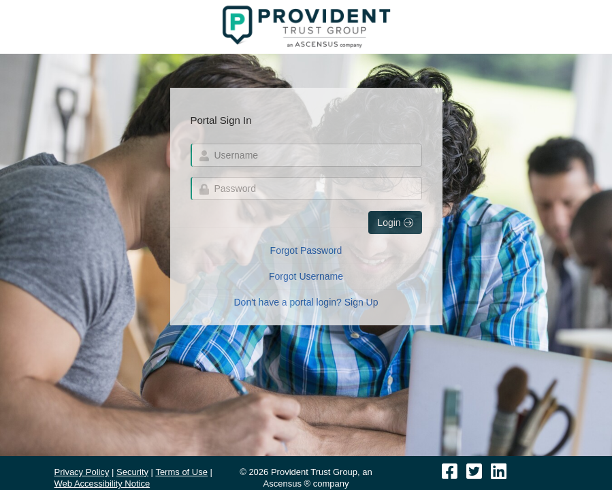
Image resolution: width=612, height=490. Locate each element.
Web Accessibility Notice (102, 483)
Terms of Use (181, 472)
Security (132, 472)
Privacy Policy (82, 472)
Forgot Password (306, 250)
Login (395, 222)
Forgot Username (306, 276)
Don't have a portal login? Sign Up (305, 302)
